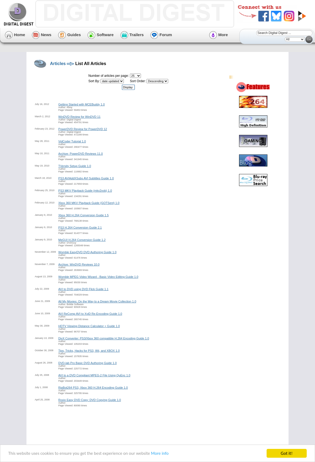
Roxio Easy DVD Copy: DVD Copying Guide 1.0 (89, 400)
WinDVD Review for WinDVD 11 (79, 116)
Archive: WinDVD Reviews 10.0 (78, 264)
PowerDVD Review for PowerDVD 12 (82, 129)
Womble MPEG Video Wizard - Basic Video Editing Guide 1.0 (98, 276)
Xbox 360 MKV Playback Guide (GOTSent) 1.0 (89, 203)
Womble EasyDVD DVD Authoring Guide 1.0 (87, 252)
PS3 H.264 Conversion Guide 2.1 (80, 227)
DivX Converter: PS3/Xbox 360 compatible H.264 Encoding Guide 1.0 (103, 338)
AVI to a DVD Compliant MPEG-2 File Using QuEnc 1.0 (94, 375)
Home (15, 34)
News (41, 34)
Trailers (132, 34)
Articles (58, 63)
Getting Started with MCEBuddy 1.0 (81, 104)
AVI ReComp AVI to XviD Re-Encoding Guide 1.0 (90, 313)
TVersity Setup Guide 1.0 (74, 166)
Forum (161, 34)
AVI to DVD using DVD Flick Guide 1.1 (83, 289)
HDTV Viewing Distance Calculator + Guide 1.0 (89, 326)
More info (165, 454)
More (218, 34)
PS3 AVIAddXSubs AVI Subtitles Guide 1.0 (86, 178)
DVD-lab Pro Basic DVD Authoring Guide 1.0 (87, 363)
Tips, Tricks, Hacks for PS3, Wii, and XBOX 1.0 (89, 350)
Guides (69, 34)
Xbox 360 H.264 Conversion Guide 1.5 (83, 215)
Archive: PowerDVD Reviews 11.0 (80, 153)
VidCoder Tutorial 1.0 (72, 141)
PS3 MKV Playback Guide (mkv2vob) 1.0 (85, 190)
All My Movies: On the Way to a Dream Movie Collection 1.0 (97, 301)
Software (100, 34)
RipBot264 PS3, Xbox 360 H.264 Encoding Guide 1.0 (93, 387)
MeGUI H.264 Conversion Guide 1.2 (82, 239)
